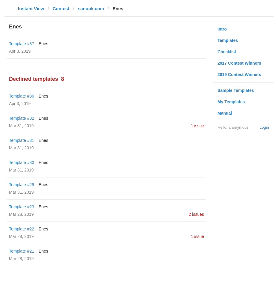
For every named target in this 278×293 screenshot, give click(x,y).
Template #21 (21, 251)
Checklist (227, 51)
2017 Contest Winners (239, 63)
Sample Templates (236, 90)
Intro (222, 29)
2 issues (196, 214)
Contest (61, 8)
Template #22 (21, 229)
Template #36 (21, 96)
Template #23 (21, 206)
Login (264, 127)
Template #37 (21, 43)
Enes (43, 43)
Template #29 (21, 184)
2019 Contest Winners (239, 74)
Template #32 (21, 118)
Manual (225, 113)
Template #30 (21, 162)
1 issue (197, 125)
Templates (228, 40)
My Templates (231, 101)
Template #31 (21, 140)
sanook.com (91, 8)
